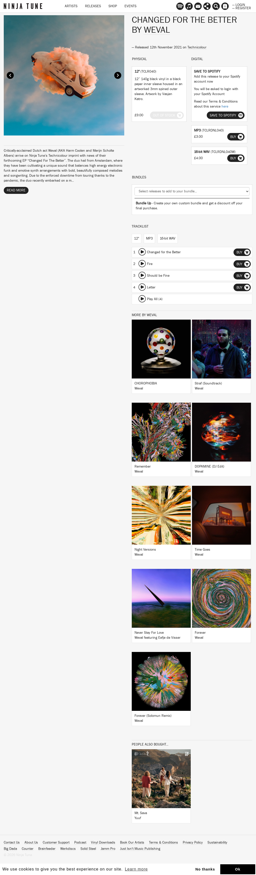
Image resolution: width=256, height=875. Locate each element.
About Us (31, 842)
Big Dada (10, 849)
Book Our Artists (132, 842)
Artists (71, 6)
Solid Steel (88, 849)
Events (130, 6)
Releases (93, 6)
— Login (238, 4)
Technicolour (197, 47)
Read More (16, 190)
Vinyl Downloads (103, 842)
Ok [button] (237, 869)
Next (118, 75)
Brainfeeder (47, 849)
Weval (157, 29)
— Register (241, 7)
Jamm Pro (108, 849)
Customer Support (56, 842)
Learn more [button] (136, 869)
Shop (112, 6)
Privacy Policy (193, 842)
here (225, 106)
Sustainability (217, 842)
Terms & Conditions (163, 842)
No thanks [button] (205, 869)
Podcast (80, 842)
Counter (28, 849)
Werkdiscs (68, 849)
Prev (10, 75)
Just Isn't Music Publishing (140, 849)
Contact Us (12, 842)
